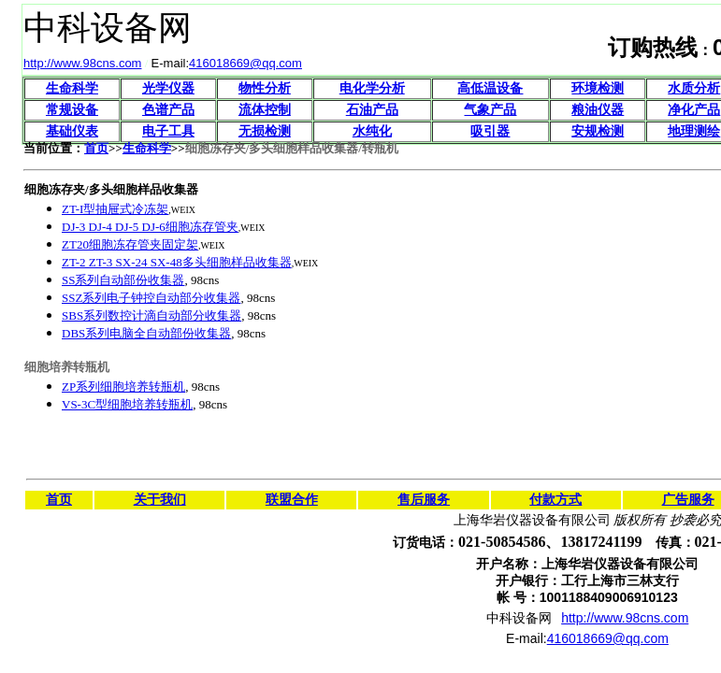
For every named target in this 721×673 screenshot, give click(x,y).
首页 (96, 148)
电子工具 (168, 131)
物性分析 (264, 88)
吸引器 (490, 131)
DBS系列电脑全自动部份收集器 (146, 333)
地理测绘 (694, 131)
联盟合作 (292, 500)
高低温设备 (490, 88)
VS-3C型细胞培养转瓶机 (127, 404)
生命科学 (72, 88)
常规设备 (72, 110)
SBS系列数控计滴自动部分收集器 (151, 315)
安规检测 (597, 131)
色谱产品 (168, 110)
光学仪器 (168, 88)
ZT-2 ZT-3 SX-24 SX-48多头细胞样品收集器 (177, 262)
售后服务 (423, 500)
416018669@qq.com (245, 63)
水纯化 (372, 131)
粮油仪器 (597, 110)
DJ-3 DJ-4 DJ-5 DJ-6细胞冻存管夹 (150, 227)
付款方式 (555, 500)
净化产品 (694, 110)
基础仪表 (72, 131)
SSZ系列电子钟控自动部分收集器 (151, 298)
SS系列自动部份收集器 (123, 280)
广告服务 (688, 500)
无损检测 (264, 131)
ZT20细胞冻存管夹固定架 (130, 244)
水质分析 (694, 88)
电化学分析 (372, 88)
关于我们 (160, 500)
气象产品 (490, 110)
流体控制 (264, 110)
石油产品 (372, 110)
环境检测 (597, 88)
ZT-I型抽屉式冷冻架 (115, 209)
